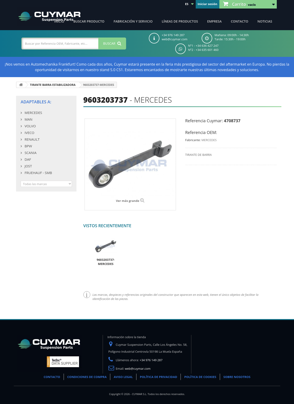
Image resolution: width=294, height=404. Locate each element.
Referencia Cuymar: (204, 121)
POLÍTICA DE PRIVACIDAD (158, 377)
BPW (28, 146)
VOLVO (30, 126)
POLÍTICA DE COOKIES (200, 377)
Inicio (59, 21)
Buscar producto (89, 21)
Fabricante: (193, 140)
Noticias (264, 21)
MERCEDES (33, 112)
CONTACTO (52, 377)
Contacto (239, 21)
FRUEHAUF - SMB (38, 172)
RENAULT (32, 139)
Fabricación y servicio (133, 21)
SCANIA (30, 152)
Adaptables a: (36, 102)
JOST (28, 166)
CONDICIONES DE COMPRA (87, 377)
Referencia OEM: (201, 132)
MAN (28, 119)
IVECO (29, 132)
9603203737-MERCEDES (106, 262)
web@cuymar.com (138, 368)
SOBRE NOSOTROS (237, 377)
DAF (27, 159)
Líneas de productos (180, 21)
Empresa (214, 21)
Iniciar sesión (207, 4)
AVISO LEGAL (123, 377)
